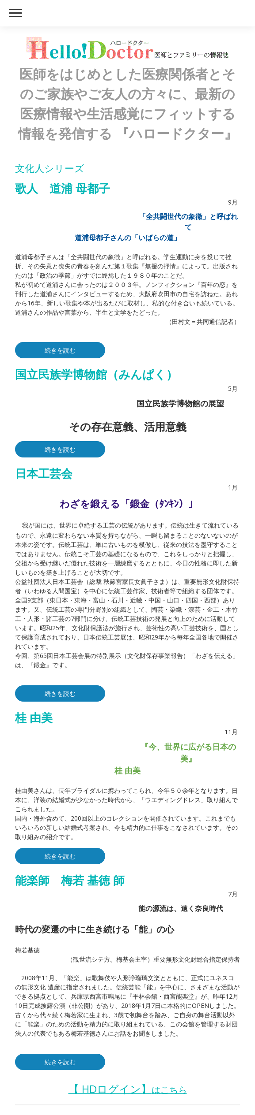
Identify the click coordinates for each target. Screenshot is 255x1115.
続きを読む (60, 350)
